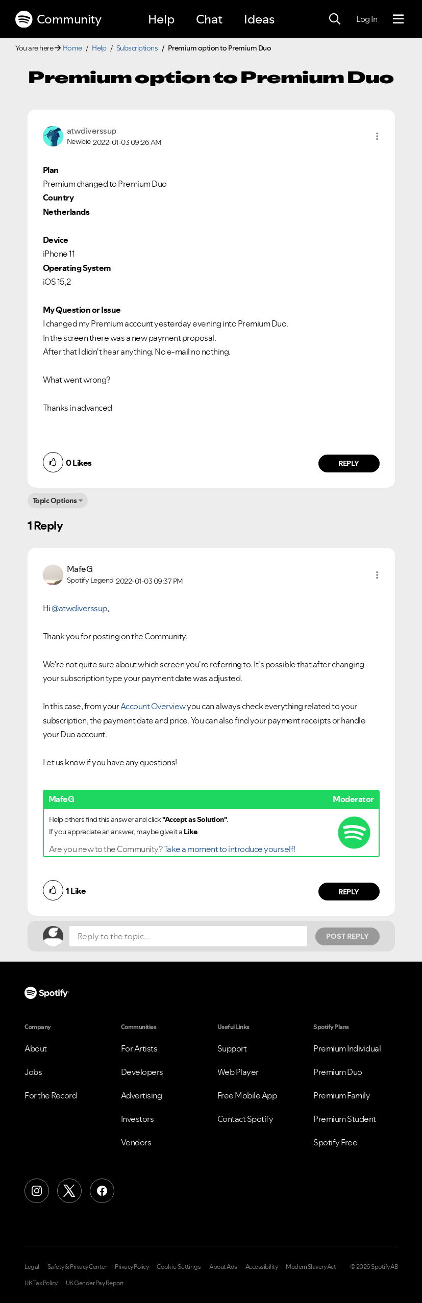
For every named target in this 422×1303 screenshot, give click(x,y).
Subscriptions (137, 48)
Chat (209, 19)
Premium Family (341, 1095)
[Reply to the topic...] (188, 936)
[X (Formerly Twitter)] (69, 1191)
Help (161, 19)
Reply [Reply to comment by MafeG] (348, 892)
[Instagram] (36, 1191)
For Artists (139, 1048)
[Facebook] (102, 1191)
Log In (366, 18)
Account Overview (153, 706)
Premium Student (344, 1118)
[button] (377, 136)
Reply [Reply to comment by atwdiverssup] (348, 463)
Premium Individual (347, 1048)
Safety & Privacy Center (77, 1267)
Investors (137, 1118)
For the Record (50, 1095)
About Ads (223, 1267)
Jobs (33, 1072)
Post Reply (347, 936)
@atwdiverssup (79, 608)
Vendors (136, 1142)
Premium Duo (337, 1072)
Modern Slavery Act (311, 1267)
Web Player (238, 1072)
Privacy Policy (131, 1267)
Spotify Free (335, 1142)
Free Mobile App (247, 1095)
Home (72, 48)
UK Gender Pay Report (95, 1283)
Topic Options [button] (55, 500)
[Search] (334, 19)
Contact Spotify (245, 1118)
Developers (142, 1072)
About (35, 1048)
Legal (31, 1267)
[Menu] (398, 19)
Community (58, 19)
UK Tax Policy (41, 1283)
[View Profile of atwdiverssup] (91, 130)
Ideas (259, 19)
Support (232, 1048)
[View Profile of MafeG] (80, 568)
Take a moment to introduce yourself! (229, 849)
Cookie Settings (179, 1267)
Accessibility (261, 1267)
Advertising (141, 1095)
